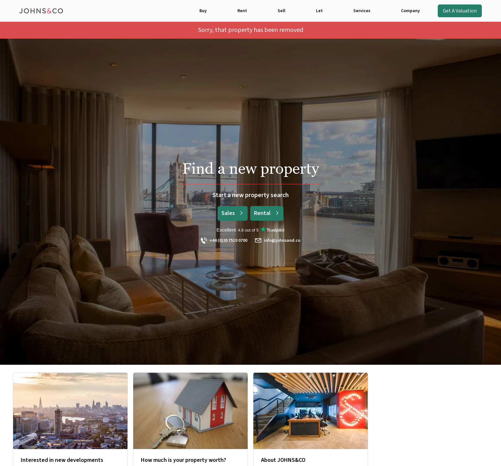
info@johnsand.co (277, 240)
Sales (232, 213)
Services (361, 11)
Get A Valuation (460, 10)
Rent (242, 11)
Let (319, 11)
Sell (281, 11)
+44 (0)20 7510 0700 (224, 240)
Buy (203, 11)
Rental (267, 213)
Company (410, 11)
